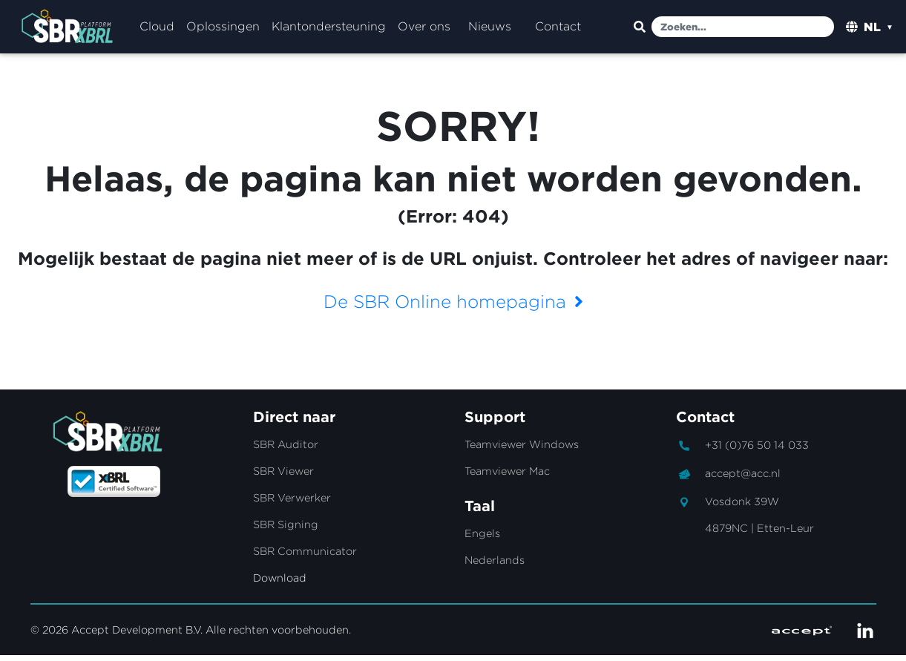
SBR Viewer (283, 476)
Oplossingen (223, 29)
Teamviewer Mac (507, 476)
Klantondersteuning (329, 29)
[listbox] (878, 30)
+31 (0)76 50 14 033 (757, 450)
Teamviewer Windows (522, 450)
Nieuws (489, 29)
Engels (482, 539)
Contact (558, 29)
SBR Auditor (285, 450)
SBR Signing (285, 530)
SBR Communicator (305, 556)
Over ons (424, 29)
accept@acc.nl (743, 478)
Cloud (156, 29)
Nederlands (495, 565)
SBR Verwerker (292, 503)
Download (279, 583)
